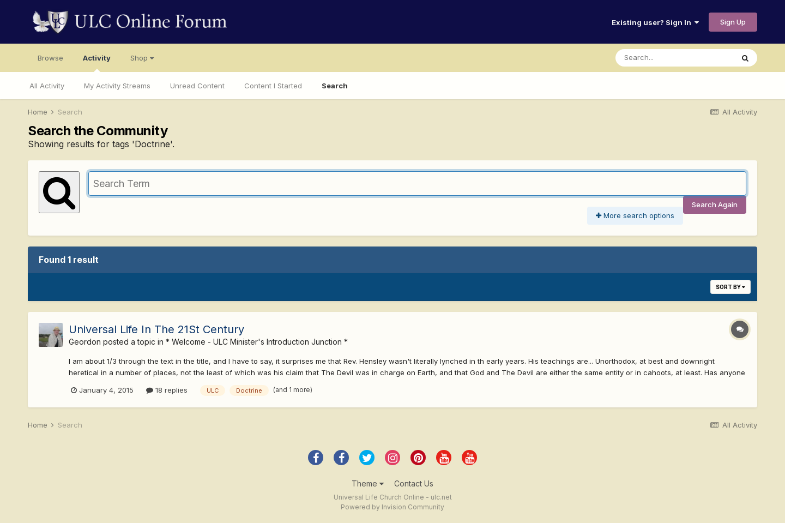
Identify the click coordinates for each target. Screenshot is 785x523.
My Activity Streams (117, 85)
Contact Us (413, 483)
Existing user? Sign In (655, 22)
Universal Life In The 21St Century (156, 329)
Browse (50, 57)
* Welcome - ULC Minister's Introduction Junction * (257, 341)
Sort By (730, 287)
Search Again (715, 204)
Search (335, 85)
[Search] (674, 58)
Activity (97, 62)
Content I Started (273, 85)
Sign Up (733, 21)
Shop (142, 57)
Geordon (85, 341)
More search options (635, 215)
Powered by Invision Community (392, 507)
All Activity (46, 85)
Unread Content (197, 85)
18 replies (167, 390)
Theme (368, 483)
